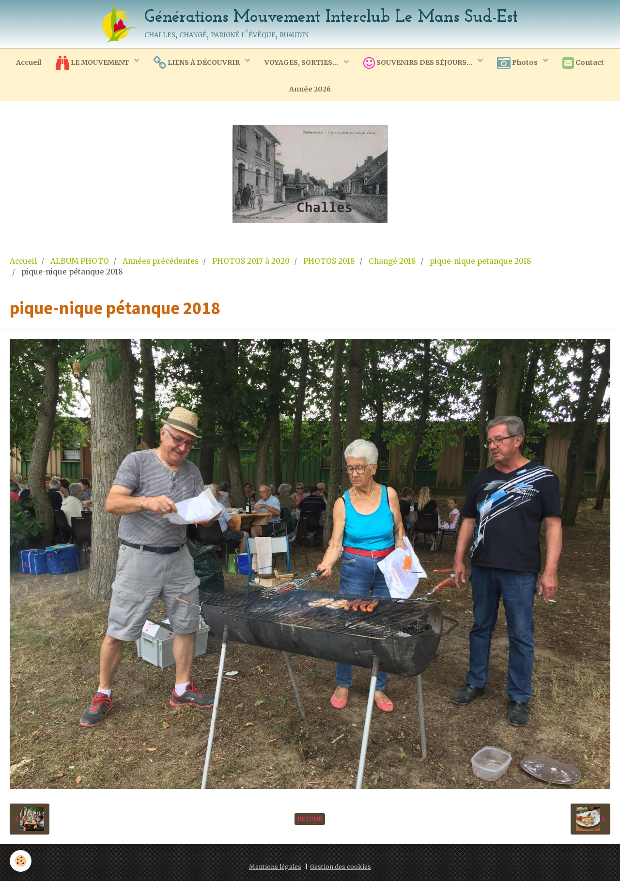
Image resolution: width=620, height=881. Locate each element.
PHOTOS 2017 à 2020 (251, 261)
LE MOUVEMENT (93, 63)
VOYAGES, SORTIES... (302, 62)
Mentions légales (275, 866)
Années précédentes (161, 261)
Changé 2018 (392, 261)
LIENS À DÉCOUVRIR (197, 63)
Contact (583, 63)
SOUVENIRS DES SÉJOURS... (418, 63)
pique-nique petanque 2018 (480, 261)
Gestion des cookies (340, 866)
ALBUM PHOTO (79, 261)
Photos (518, 63)
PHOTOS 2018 (329, 261)
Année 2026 (310, 89)
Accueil (28, 62)
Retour (309, 818)
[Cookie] (20, 861)
